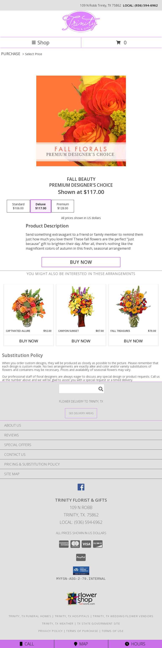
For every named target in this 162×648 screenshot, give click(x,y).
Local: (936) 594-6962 (81, 522)
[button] (81, 570)
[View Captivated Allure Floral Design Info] (28, 307)
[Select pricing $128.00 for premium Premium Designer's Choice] (63, 206)
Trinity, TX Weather (58, 623)
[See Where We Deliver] (81, 413)
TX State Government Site (98, 623)
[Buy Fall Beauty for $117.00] (81, 262)
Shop (40, 42)
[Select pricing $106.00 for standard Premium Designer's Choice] (18, 206)
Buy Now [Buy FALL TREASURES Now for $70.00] (133, 341)
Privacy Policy (50, 631)
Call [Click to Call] (27, 644)
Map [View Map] (81, 644)
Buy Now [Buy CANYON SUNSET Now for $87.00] (81, 341)
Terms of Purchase (82, 631)
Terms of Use (113, 631)
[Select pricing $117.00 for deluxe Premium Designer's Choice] (41, 206)
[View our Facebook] (81, 489)
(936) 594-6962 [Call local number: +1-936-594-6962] (146, 5)
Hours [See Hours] (135, 644)
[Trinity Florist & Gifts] (81, 31)
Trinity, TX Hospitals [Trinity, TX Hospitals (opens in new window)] (72, 616)
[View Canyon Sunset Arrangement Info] (81, 306)
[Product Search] (81, 388)
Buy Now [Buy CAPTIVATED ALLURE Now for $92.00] (28, 341)
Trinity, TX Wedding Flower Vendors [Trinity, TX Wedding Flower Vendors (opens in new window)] (123, 616)
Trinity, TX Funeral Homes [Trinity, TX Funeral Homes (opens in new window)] (30, 616)
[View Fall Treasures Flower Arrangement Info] (133, 306)
